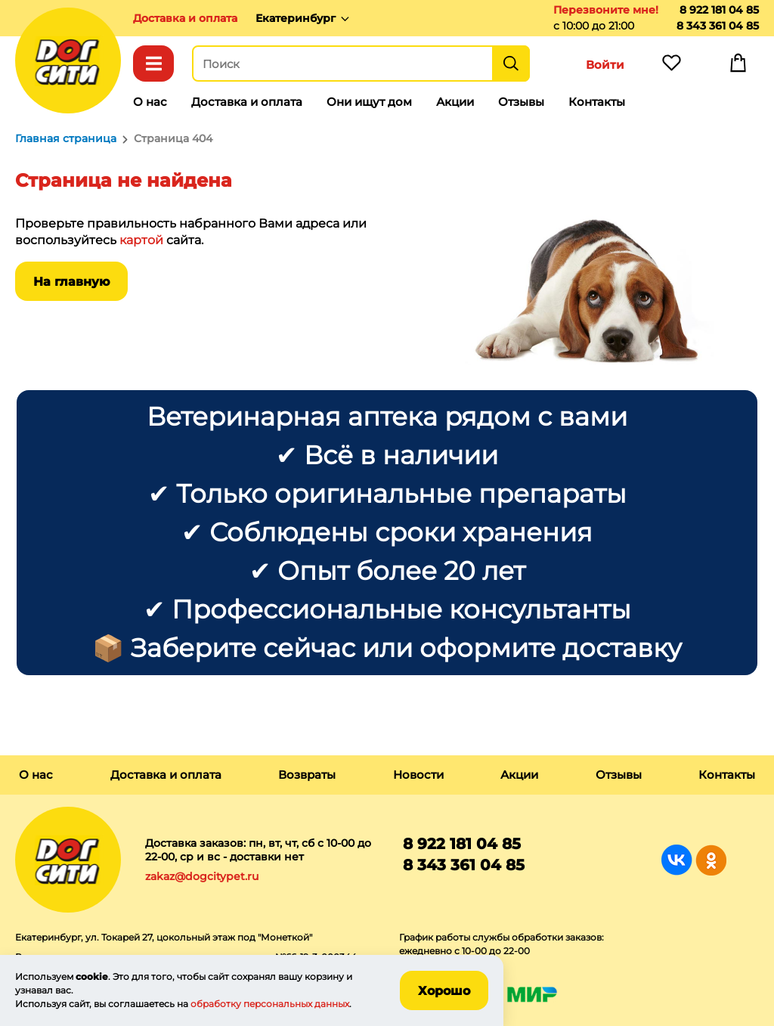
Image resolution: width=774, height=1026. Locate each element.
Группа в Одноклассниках (710, 860)
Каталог (153, 63)
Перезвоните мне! (605, 10)
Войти (605, 64)
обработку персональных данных (269, 1003)
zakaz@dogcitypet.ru (202, 876)
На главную (71, 281)
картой (141, 240)
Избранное (671, 66)
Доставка (185, 18)
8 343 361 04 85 (717, 26)
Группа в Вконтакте (676, 860)
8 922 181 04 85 (719, 10)
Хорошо (444, 991)
